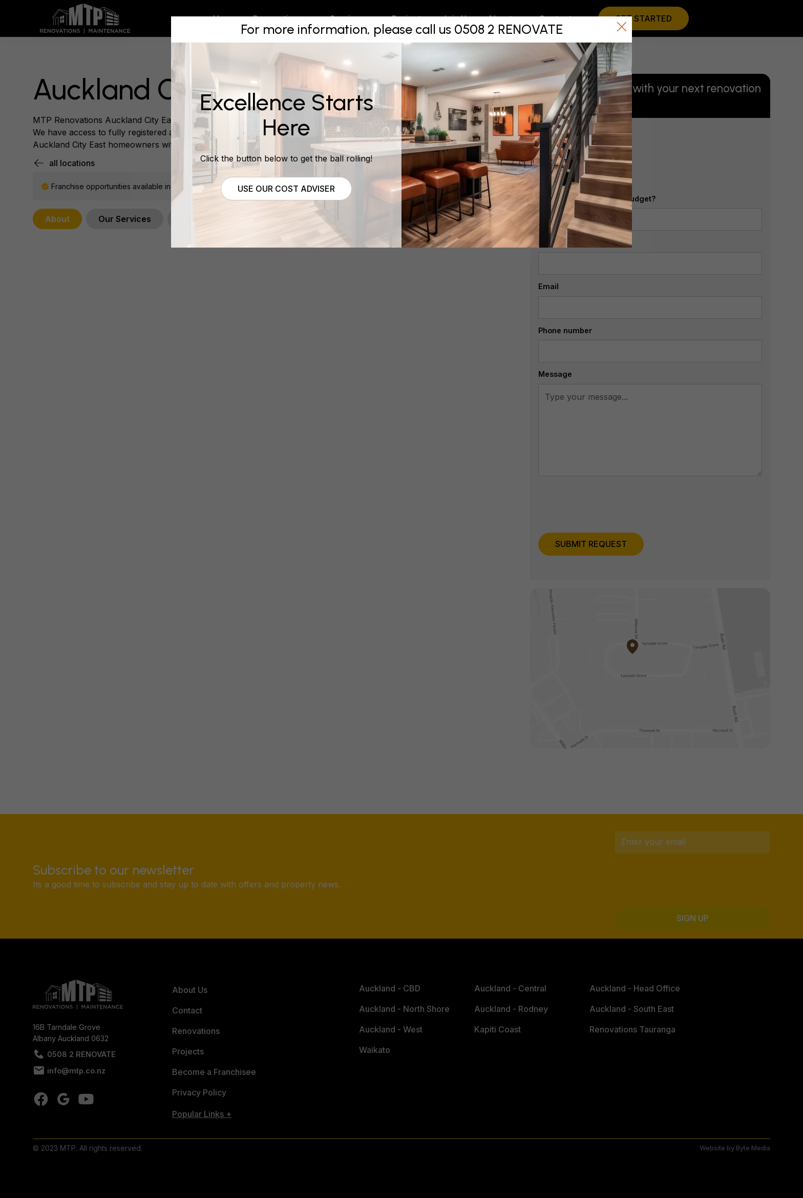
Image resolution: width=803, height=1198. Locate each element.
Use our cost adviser (286, 189)
